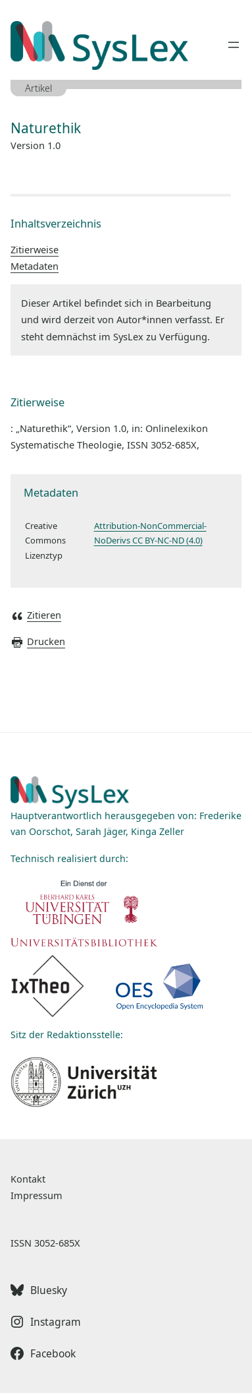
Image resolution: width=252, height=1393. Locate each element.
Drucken (38, 641)
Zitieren (36, 614)
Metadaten (35, 265)
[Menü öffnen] (233, 45)
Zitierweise (35, 249)
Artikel (38, 88)
